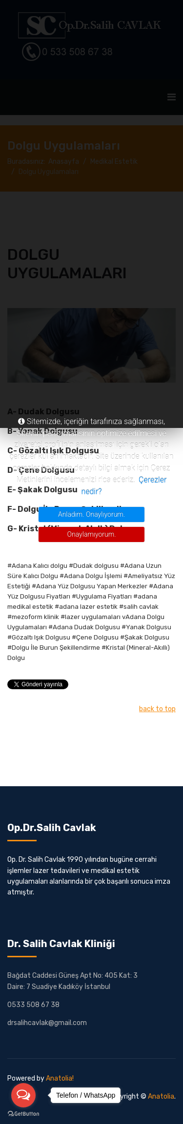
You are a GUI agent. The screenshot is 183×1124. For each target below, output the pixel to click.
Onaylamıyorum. (91, 534)
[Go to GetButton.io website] (23, 1114)
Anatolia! (60, 1078)
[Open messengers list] (23, 1095)
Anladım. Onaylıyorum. (91, 514)
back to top (157, 709)
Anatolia (161, 1096)
